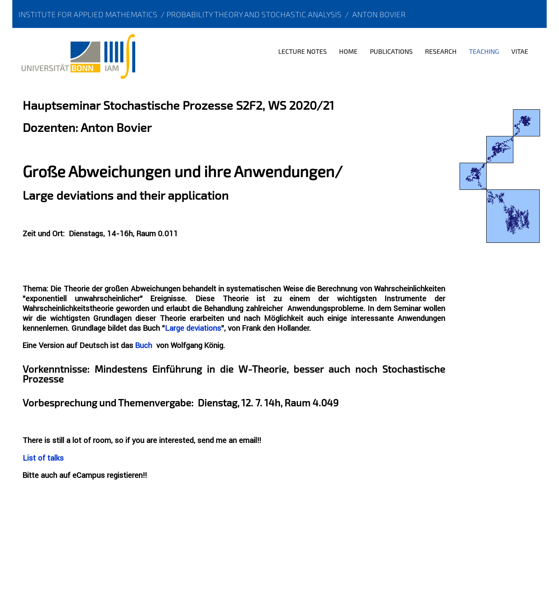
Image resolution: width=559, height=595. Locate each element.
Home (348, 51)
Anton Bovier (379, 14)
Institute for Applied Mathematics (87, 14)
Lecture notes (302, 51)
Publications (391, 51)
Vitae (519, 51)
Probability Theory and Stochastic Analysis (254, 14)
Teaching (484, 51)
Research (441, 51)
